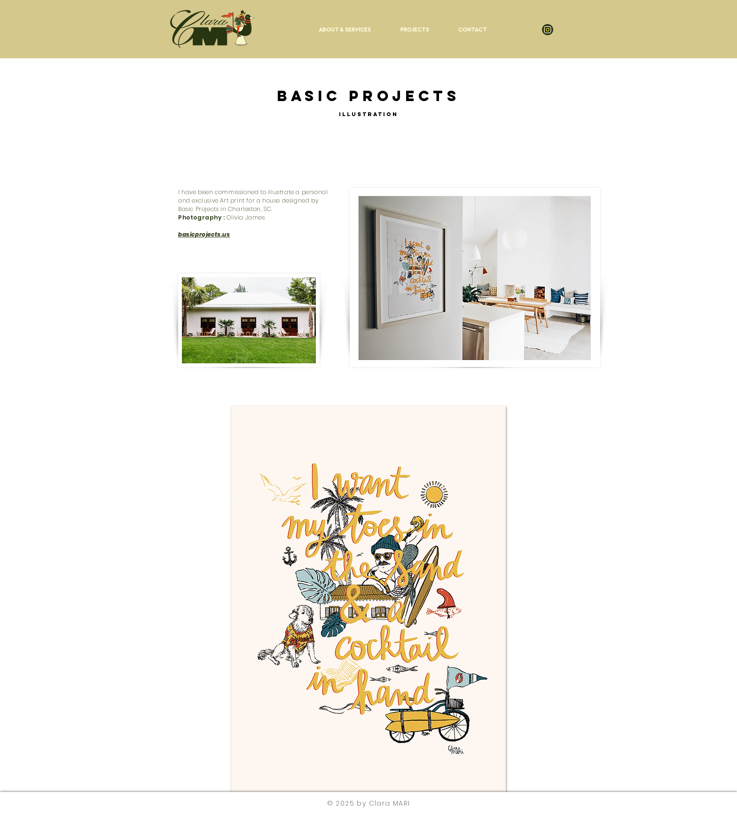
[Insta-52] (547, 29)
